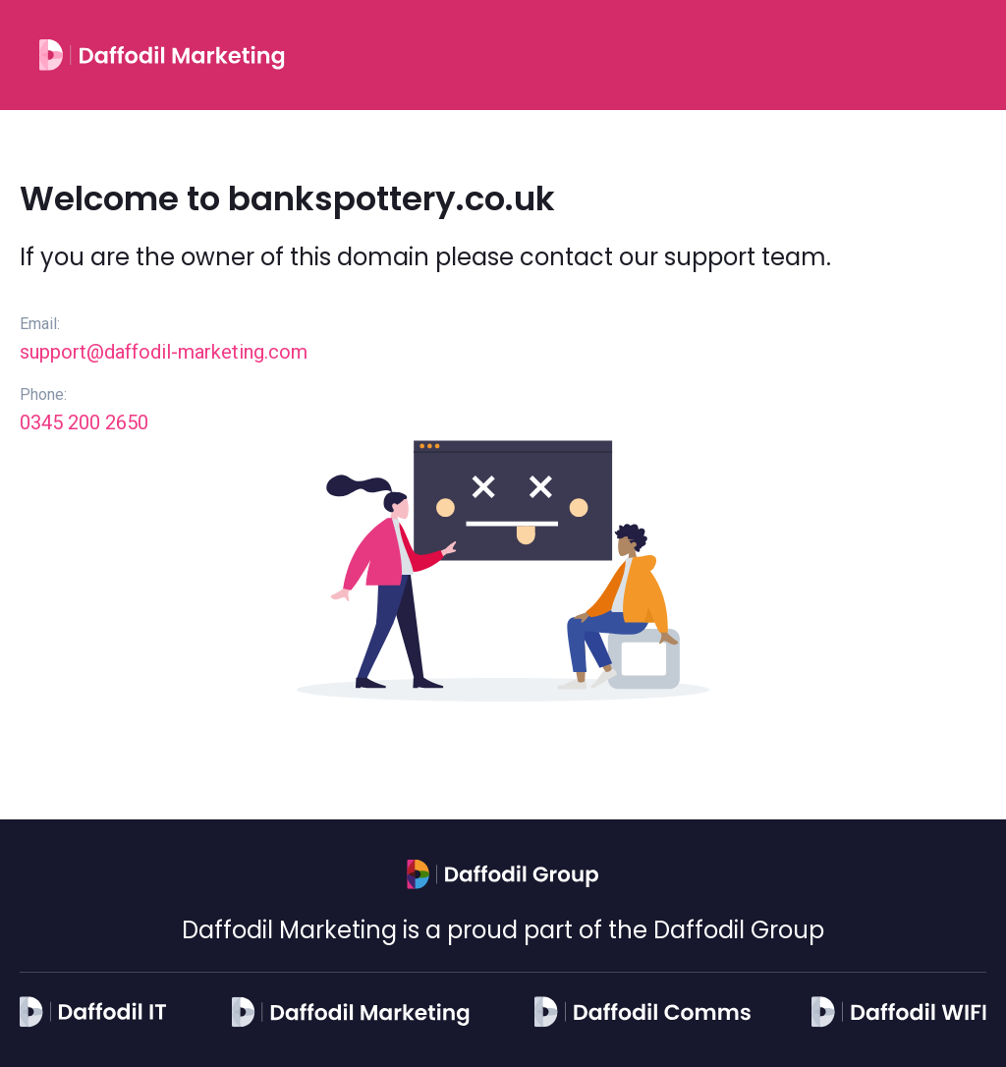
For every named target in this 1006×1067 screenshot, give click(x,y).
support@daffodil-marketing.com (163, 352)
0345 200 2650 (84, 422)
